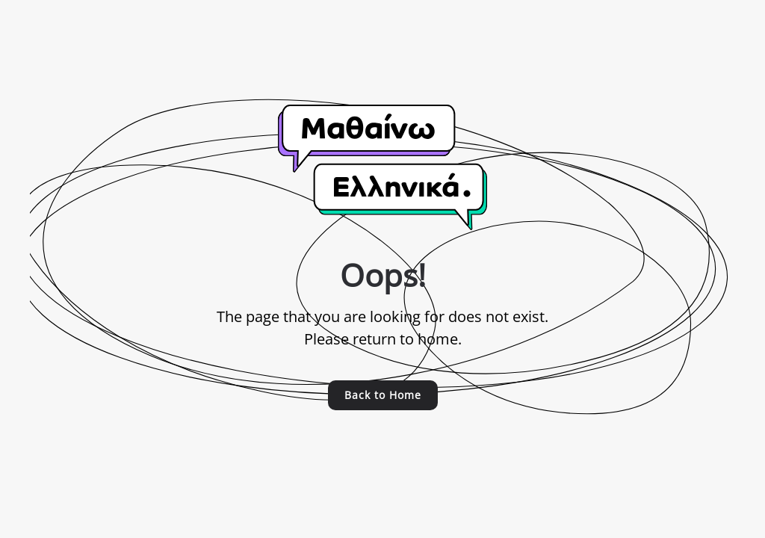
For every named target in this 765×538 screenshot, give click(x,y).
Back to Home (382, 395)
